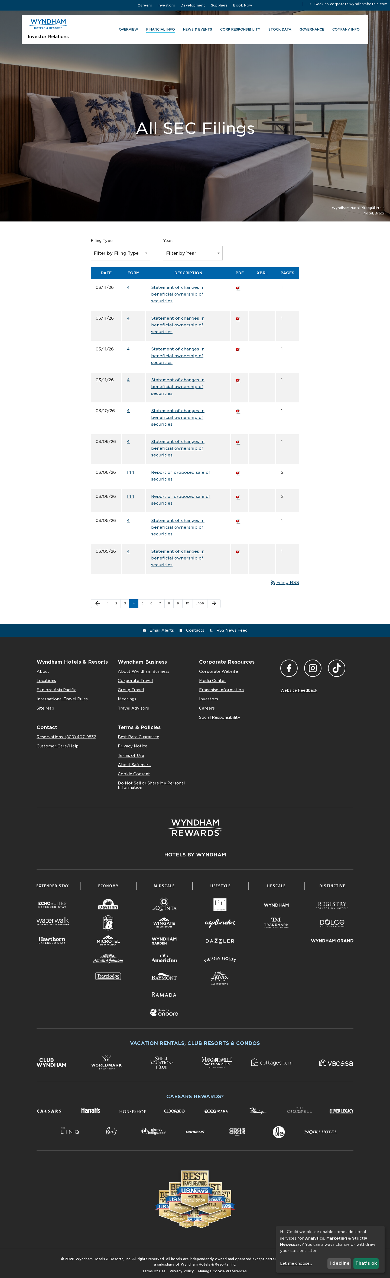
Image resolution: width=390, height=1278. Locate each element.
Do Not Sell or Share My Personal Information (151, 785)
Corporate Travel (135, 680)
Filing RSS (284, 582)
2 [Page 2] (116, 603)
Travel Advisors (133, 708)
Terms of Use (131, 755)
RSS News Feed (232, 630)
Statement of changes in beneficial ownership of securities (177, 294)
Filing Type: (102, 241)
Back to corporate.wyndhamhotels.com (350, 4)
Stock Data (279, 30)
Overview (127, 30)
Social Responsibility (219, 717)
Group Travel (131, 690)
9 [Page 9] (178, 603)
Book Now (242, 5)
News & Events (196, 30)
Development (193, 5)
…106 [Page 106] (200, 603)
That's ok (366, 1263)
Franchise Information (221, 690)
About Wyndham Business (143, 671)
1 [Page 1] (108, 603)
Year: (168, 241)
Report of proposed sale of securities (180, 476)
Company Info (345, 30)
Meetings (127, 699)
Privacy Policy (182, 1271)
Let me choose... (296, 1263)
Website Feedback (298, 690)
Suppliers (219, 5)
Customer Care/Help (58, 746)
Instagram (312, 668)
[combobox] (120, 253)
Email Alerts (162, 630)
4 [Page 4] (134, 603)
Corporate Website (218, 671)
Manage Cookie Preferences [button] (222, 1271)
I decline (339, 1263)
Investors (166, 5)
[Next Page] (214, 603)
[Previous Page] (97, 603)
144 (130, 472)
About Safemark (134, 765)
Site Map (45, 708)
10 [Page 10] (187, 603)
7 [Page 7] (160, 603)
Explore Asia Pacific (56, 690)
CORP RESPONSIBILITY (239, 30)
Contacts (195, 630)
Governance (311, 30)
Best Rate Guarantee (138, 737)
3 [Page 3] (125, 603)
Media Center (212, 680)
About (43, 671)
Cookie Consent (134, 774)
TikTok (336, 668)
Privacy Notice (132, 746)
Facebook (289, 668)
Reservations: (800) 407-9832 (66, 737)
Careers (145, 5)
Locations (46, 680)
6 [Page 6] (151, 603)
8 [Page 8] (169, 603)
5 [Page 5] (143, 603)
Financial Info (159, 30)
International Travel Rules (62, 699)
